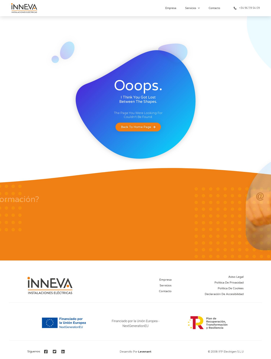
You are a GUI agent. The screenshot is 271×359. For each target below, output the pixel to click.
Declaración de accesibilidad (224, 294)
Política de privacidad (229, 282)
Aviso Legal (236, 277)
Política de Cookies (231, 288)
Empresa (170, 8)
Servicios (192, 8)
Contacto (214, 8)
